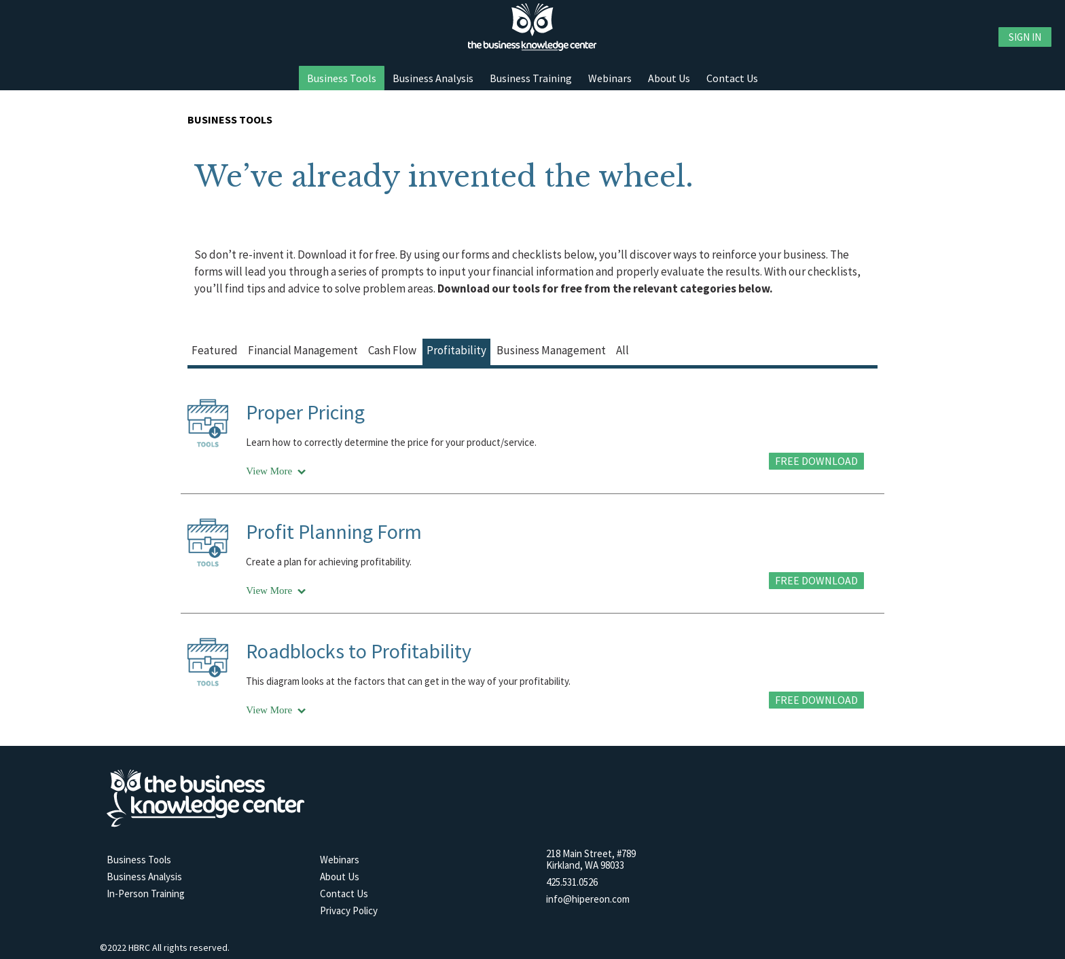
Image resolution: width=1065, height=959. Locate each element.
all (622, 350)
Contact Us (732, 78)
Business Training (531, 78)
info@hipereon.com (588, 898)
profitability (456, 350)
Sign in (1025, 37)
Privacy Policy (349, 910)
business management (551, 350)
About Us (669, 78)
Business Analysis (433, 78)
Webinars (610, 78)
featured (215, 350)
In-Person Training (146, 893)
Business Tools (341, 78)
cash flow (392, 350)
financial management (303, 350)
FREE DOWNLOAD (816, 461)
